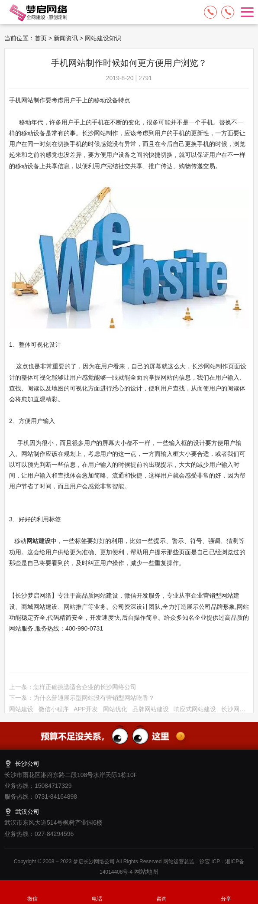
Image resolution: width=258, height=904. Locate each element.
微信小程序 (54, 711)
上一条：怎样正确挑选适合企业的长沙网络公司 (72, 689)
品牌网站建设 (150, 711)
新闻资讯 (66, 38)
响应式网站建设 (195, 711)
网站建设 (21, 711)
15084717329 (210, 12)
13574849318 (227, 12)
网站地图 (145, 871)
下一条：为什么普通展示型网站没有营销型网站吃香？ (82, 700)
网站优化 (115, 711)
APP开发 (86, 711)
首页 (41, 38)
